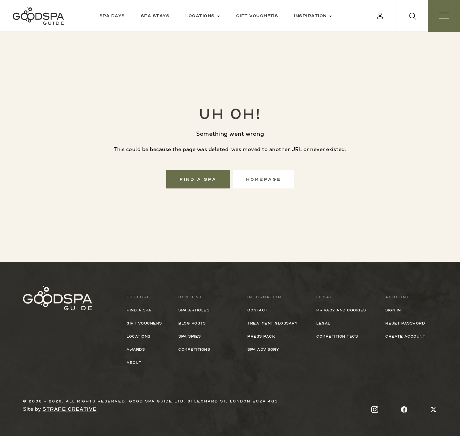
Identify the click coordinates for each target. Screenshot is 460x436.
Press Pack (261, 336)
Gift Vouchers (144, 323)
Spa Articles (193, 310)
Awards (135, 349)
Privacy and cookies (341, 310)
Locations (138, 336)
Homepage (263, 179)
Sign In (393, 310)
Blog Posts (191, 323)
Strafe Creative (69, 409)
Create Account (405, 336)
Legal (323, 323)
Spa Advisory (263, 349)
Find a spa (198, 179)
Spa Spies (189, 336)
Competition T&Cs (337, 336)
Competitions (194, 349)
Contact (257, 310)
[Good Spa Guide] (38, 16)
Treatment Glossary (272, 323)
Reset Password (405, 323)
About (134, 362)
